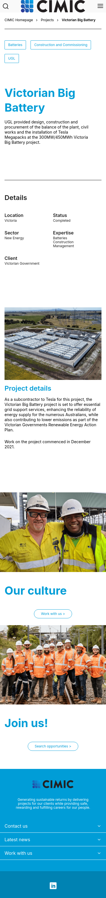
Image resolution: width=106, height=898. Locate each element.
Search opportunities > (53, 746)
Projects (47, 20)
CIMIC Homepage (19, 20)
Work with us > (53, 614)
